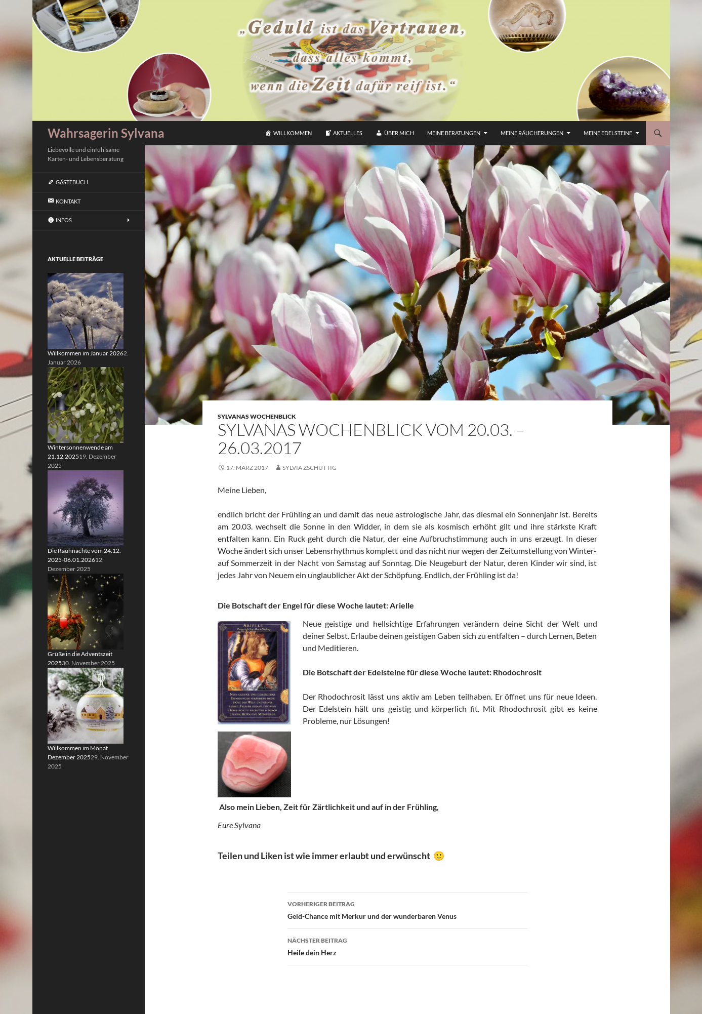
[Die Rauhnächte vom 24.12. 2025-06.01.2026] (85, 507)
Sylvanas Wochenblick (257, 416)
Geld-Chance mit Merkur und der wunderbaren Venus (407, 909)
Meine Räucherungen (532, 133)
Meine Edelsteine (608, 133)
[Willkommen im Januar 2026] (85, 310)
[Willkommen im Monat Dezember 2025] (85, 705)
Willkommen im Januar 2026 (85, 353)
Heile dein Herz (407, 946)
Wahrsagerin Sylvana (106, 133)
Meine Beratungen (453, 133)
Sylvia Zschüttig (309, 467)
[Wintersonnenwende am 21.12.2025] (85, 404)
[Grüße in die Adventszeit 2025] (85, 611)
